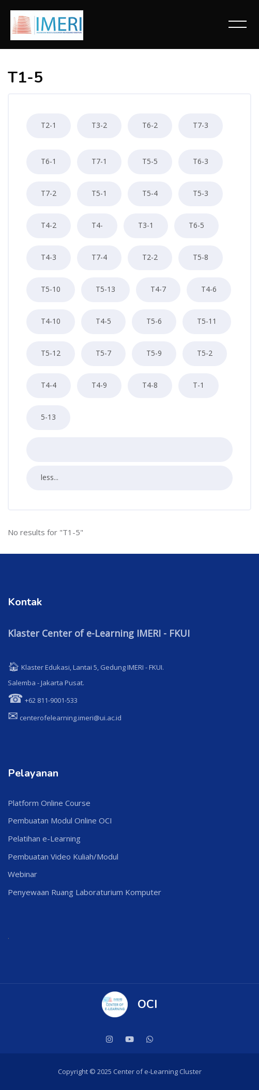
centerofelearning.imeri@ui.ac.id (64, 717)
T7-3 (200, 125)
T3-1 (146, 225)
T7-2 (48, 193)
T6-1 (48, 161)
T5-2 (204, 353)
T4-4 (48, 385)
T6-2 (150, 125)
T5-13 (105, 289)
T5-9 (154, 353)
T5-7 (103, 353)
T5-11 (207, 321)
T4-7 (158, 289)
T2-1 (48, 125)
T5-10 (50, 289)
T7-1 (99, 161)
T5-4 (150, 193)
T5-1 (99, 193)
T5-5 (150, 161)
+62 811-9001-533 (43, 700)
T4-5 (103, 321)
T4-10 (50, 321)
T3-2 (99, 125)
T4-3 (48, 257)
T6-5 (196, 225)
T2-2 (150, 257)
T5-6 (154, 321)
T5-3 (200, 193)
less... (49, 477)
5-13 (48, 417)
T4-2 (48, 225)
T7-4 (99, 257)
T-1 (198, 385)
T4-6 (209, 289)
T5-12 (50, 353)
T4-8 (150, 385)
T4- (97, 225)
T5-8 (200, 257)
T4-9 (99, 385)
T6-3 (200, 161)
